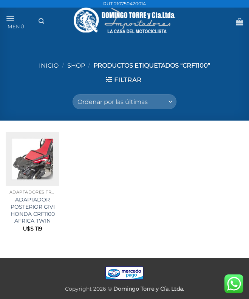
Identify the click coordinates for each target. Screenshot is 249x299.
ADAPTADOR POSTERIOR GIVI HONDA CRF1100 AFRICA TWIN (33, 210)
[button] (19, 21)
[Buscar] (41, 21)
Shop (76, 65)
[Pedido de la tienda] (124, 101)
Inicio (49, 65)
